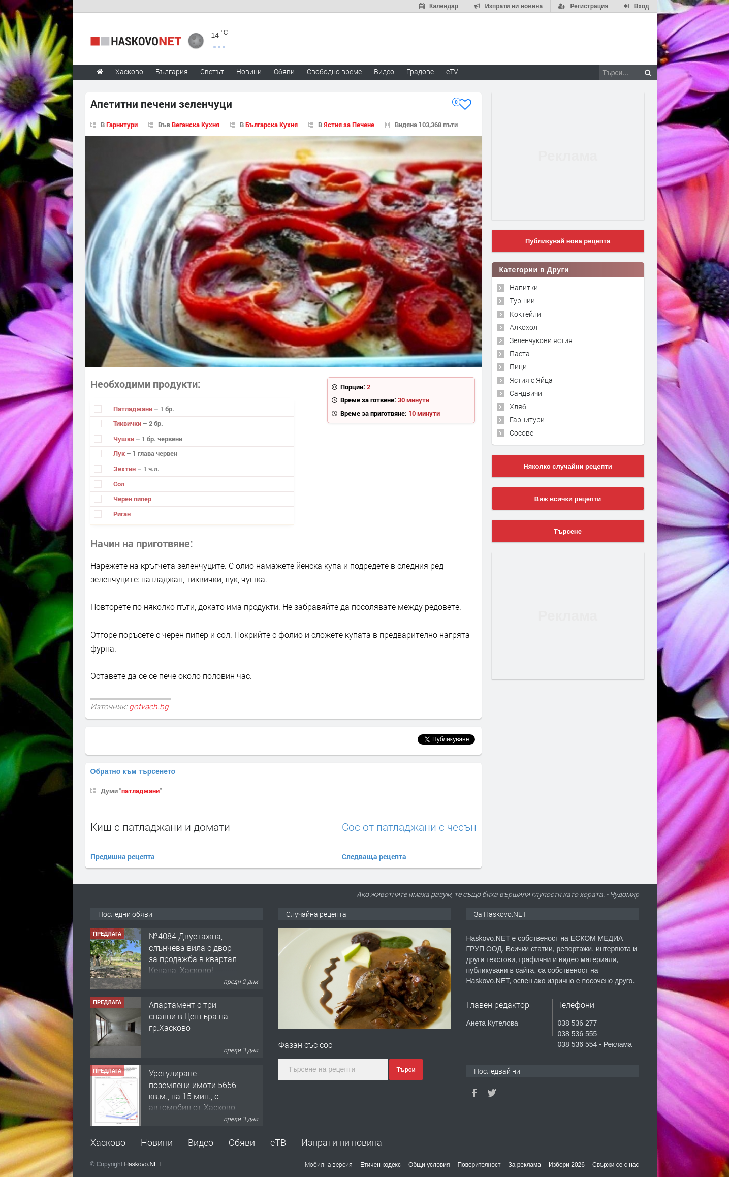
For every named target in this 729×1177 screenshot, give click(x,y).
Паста (520, 353)
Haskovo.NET (143, 1164)
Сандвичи (526, 393)
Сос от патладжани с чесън (409, 827)
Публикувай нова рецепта (567, 241)
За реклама (524, 1164)
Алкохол (523, 327)
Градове (420, 71)
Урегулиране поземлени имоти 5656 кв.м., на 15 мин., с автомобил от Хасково (192, 1090)
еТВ (278, 1142)
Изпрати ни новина (341, 1142)
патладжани (140, 790)
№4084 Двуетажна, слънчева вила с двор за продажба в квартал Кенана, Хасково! (193, 953)
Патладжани (133, 408)
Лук (119, 453)
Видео (200, 1142)
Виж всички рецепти (567, 499)
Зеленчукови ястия (541, 340)
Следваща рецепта (374, 856)
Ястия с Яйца (531, 380)
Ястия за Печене (349, 124)
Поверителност (478, 1164)
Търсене (568, 531)
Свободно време (334, 71)
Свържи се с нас (615, 1164)
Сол (118, 483)
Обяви (242, 1142)
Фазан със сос (305, 1044)
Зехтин (125, 468)
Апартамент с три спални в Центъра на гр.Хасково (188, 1016)
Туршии (522, 300)
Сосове (521, 433)
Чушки (124, 438)
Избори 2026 (567, 1164)
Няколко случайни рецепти (567, 466)
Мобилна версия (329, 1164)
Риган (122, 513)
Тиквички (128, 423)
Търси (405, 1069)
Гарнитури (122, 124)
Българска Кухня (271, 124)
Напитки (524, 287)
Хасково (107, 1142)
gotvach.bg (149, 706)
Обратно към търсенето (133, 771)
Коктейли (525, 314)
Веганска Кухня (195, 124)
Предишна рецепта (122, 856)
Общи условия (429, 1164)
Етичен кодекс (380, 1164)
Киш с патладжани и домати (160, 827)
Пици (518, 366)
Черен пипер (132, 498)
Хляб (518, 406)
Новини (249, 71)
